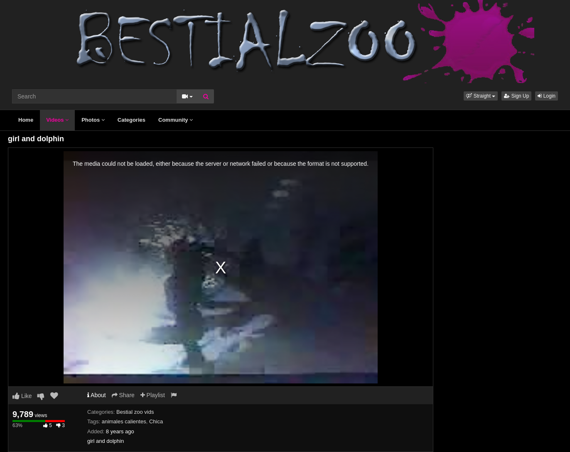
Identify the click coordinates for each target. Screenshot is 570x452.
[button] (481, 96)
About (96, 395)
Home (25, 120)
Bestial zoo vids (135, 412)
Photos (93, 120)
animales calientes (124, 421)
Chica (156, 421)
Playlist (152, 395)
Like (22, 396)
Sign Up (516, 96)
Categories (131, 120)
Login (546, 96)
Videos (57, 120)
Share (123, 395)
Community (175, 120)
